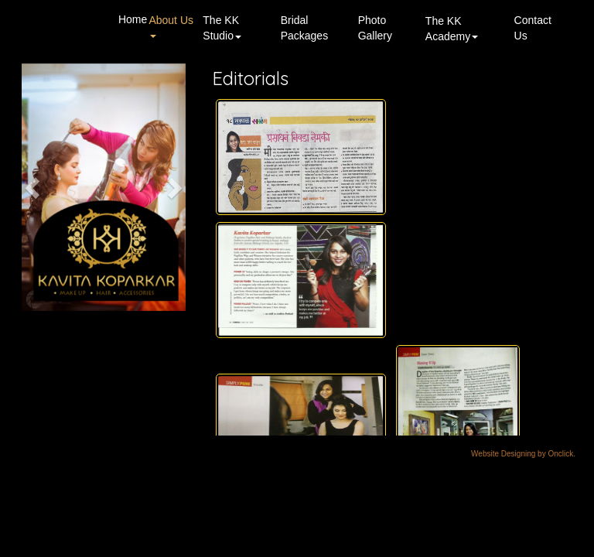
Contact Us (532, 28)
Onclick (560, 453)
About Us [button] (170, 26)
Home (131, 19)
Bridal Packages (304, 28)
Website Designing (503, 453)
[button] (34, 187)
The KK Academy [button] (451, 29)
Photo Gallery (375, 28)
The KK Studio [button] (222, 28)
